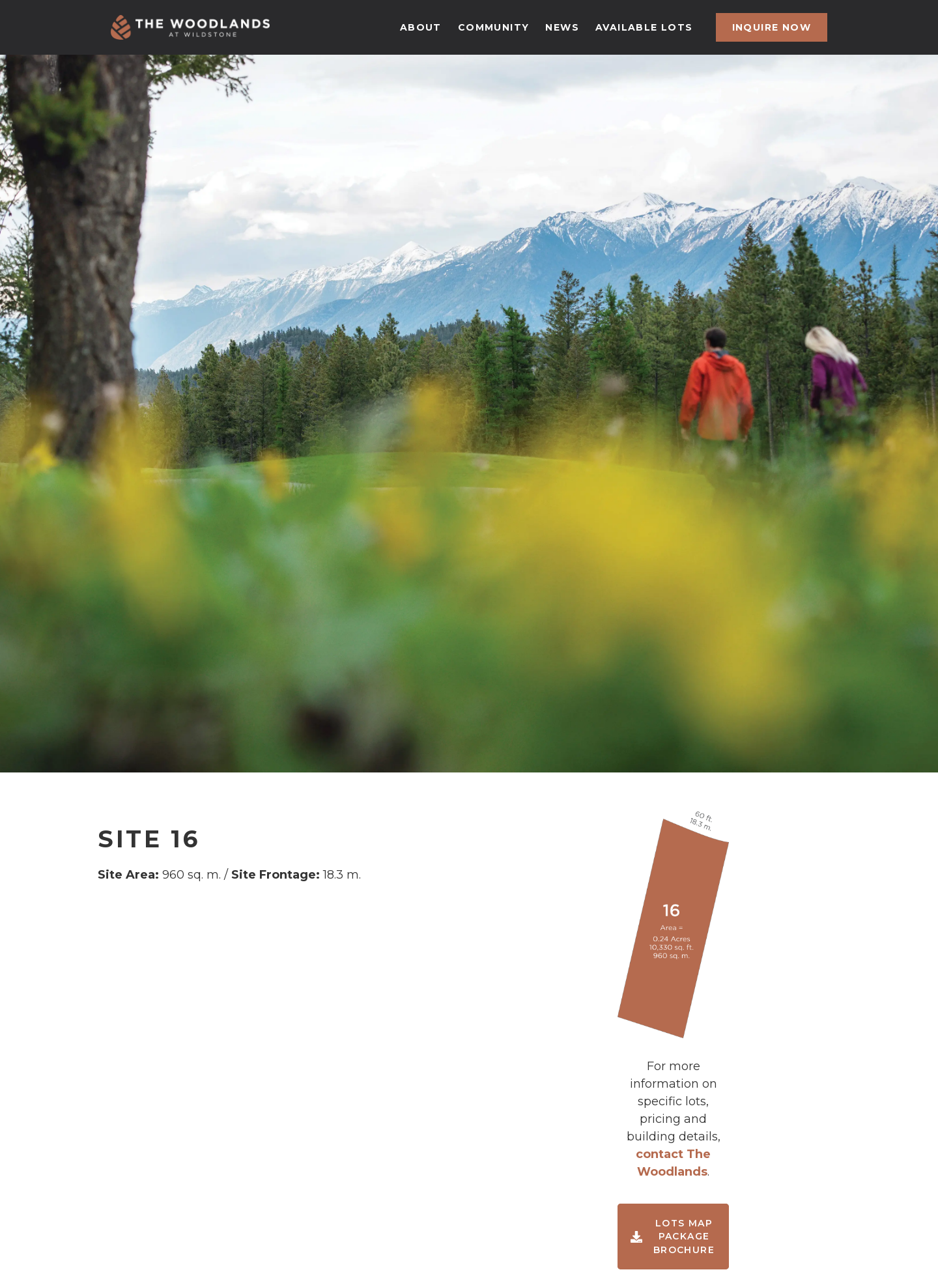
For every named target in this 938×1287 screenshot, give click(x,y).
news (562, 27)
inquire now (771, 27)
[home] (190, 27)
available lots (644, 27)
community (494, 27)
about (421, 27)
